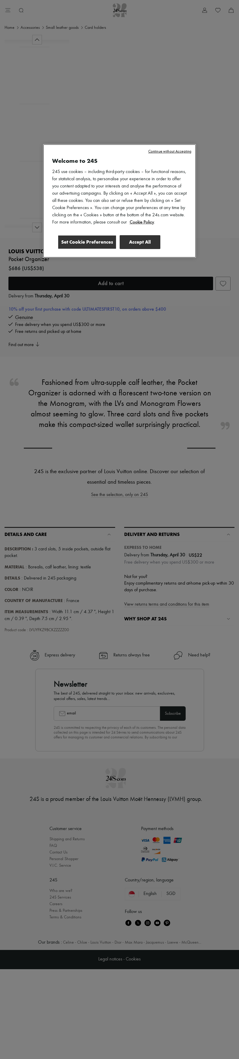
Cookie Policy (142, 222)
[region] (119, 201)
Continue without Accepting (169, 151)
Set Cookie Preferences (86, 242)
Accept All (140, 242)
